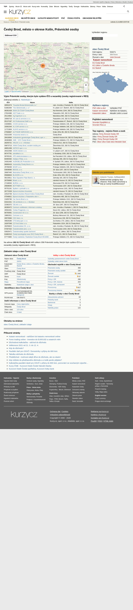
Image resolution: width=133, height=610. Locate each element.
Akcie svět (27, 6)
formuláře (80, 401)
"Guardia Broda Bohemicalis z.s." (25, 105)
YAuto (113, 2)
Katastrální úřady (78, 387)
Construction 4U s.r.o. (21, 213)
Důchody (30, 402)
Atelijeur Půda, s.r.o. (20, 159)
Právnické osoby (54, 268)
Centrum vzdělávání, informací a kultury (27, 207)
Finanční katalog (100, 389)
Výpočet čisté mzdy (10, 381)
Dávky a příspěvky (33, 394)
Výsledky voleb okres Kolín (57, 261)
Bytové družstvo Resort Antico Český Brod (28, 194)
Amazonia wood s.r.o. (21, 135)
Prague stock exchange (103, 401)
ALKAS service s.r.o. (20, 129)
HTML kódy (108, 421)
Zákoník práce (77, 395)
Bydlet (125, 2)
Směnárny (30, 384)
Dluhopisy (52, 384)
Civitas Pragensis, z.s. (21, 210)
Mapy (6, 282)
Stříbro (66, 396)
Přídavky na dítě (9, 387)
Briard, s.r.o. (17, 180)
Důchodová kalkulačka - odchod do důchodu (27, 342)
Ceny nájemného (23, 304)
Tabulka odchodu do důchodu (21, 354)
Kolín (19, 277)
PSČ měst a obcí (99, 108)
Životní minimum (9, 395)
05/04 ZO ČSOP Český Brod (23, 110)
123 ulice (20, 309)
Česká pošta (73, 18)
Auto (96, 381)
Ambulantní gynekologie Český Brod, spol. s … (30, 137)
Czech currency (100, 398)
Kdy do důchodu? (16, 348)
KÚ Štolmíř (96, 68)
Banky (29, 378)
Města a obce (76, 381)
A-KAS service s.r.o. (20, 124)
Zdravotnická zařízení (55, 297)
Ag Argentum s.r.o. (19, 116)
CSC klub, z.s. (18, 218)
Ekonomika (53, 387)
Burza (51, 381)
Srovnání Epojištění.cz (101, 122)
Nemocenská (31, 397)
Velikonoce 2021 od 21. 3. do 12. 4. (24, 345)
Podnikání (75, 378)
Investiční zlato (59, 396)
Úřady (50, 305)
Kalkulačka (85, 6)
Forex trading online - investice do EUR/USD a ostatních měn (35, 339)
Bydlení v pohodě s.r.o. (21, 188)
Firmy (101, 134)
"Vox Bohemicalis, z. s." (21, 108)
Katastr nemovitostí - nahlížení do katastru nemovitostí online (34, 336)
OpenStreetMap (16, 91)
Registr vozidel (100, 384)
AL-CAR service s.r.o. (21, 127)
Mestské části (120, 142)
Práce (99, 6)
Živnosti (50, 273)
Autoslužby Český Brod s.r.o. (23, 164)
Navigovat (20, 295)
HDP (59, 387)
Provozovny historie (55, 290)
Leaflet (7, 91)
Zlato (51, 6)
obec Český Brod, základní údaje (18, 324)
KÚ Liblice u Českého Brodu (103, 65)
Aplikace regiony (100, 105)
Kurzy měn (36, 6)
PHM (56, 399)
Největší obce (28, 18)
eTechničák (104, 386)
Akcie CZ (18, 6)
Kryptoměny (53, 390)
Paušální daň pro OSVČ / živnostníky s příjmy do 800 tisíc (33, 351)
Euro (36, 384)
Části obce (110, 142)
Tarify (71, 6)
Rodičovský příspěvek (11, 392)
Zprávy (11, 6)
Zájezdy (107, 2)
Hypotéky (64, 6)
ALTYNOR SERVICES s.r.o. (23, 132)
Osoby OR (115, 134)
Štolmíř (19, 266)
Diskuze (110, 6)
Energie (77, 6)
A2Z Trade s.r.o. (19, 113)
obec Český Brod (100, 49)
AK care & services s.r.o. (22, 119)
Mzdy (64, 387)
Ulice (104, 142)
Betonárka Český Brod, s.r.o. (23, 172)
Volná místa (36, 387)
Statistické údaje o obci (25, 285)
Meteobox (119, 2)
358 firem (114, 55)
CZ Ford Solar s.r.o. (20, 223)
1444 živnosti (115, 57)
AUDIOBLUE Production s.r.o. (24, 162)
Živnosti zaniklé (53, 276)
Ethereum (67, 390)
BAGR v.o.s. (17, 167)
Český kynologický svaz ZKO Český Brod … (29, 234)
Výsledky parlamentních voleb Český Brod (63, 259)
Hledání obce (12, 18)
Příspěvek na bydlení (11, 390)
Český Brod (21, 264)
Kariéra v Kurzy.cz (98, 415)
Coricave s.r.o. (18, 215)
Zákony (92, 6)
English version (100, 395)
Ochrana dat (55, 411)
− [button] (86, 89)
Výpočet (16, 378)
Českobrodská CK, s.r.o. (22, 226)
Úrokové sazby (31, 381)
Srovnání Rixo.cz (99, 125)
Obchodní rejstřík (98, 2)
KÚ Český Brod (98, 63)
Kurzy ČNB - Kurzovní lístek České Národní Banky (30, 366)
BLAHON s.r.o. (18, 175)
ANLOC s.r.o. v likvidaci (21, 143)
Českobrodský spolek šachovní (24, 231)
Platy (41, 390)
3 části (19, 312)
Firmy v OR (52, 279)
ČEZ (56, 381)
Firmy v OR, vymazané (56, 284)
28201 (19, 261)
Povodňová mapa (23, 282)
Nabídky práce (53, 308)
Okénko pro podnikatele (103, 172)
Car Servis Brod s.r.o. (21, 199)
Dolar (41, 384)
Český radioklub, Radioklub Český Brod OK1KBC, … (32, 237)
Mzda (37, 390)
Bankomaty (37, 378)
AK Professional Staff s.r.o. (22, 121)
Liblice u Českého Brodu (35, 264)
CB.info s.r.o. (17, 205)
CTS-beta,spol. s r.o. (20, 221)
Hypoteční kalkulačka (11, 398)
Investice (52, 378)
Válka (104, 6)
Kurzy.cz (6, 22)
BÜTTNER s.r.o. (19, 186)
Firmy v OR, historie (55, 282)
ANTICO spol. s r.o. (20, 148)
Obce (99, 142)
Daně (74, 401)
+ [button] (86, 85)
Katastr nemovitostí (102, 60)
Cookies (64, 411)
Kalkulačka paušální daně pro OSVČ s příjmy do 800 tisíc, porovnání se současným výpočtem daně (49, 363)
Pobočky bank (53, 300)
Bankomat (51, 302)
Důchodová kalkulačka (11, 384)
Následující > (26, 100)
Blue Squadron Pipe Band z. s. (24, 178)
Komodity (44, 6)
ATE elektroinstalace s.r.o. (22, 156)
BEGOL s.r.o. (17, 170)
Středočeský (21, 279)
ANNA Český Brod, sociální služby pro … (28, 145)
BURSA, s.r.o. (18, 183)
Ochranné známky (78, 390)
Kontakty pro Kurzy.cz (100, 418)
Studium (130, 2)
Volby (97, 392)
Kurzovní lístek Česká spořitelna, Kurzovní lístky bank (31, 369)
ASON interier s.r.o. (20, 151)
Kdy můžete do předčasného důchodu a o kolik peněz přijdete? (35, 360)
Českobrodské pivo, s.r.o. (22, 229)
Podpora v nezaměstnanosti (36, 400)
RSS (100, 421)
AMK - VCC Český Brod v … (23, 140)
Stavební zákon (77, 398)
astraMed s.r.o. (18, 153)
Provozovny (52, 287)
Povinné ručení (9, 401)
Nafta (66, 399)
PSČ (63, 18)
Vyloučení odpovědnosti (60, 415)
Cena (101, 381)
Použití (94, 421)
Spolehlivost (108, 381)
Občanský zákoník (78, 392)
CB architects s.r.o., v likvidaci (24, 202)
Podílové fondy (62, 384)
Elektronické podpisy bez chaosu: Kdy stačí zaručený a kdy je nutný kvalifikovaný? (113, 181)
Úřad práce (30, 390)
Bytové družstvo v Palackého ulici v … (27, 196)
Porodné (39, 397)
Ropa (51, 399)
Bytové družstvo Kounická (22, 191)
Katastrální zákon (99, 113)
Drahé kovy (53, 393)
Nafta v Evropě (54, 401)
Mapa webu (103, 392)
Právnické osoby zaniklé (56, 271)
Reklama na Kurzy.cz (100, 411)
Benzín (61, 399)
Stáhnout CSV (11, 35)
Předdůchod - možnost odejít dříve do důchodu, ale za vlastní (35, 357)
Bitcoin (56, 6)
